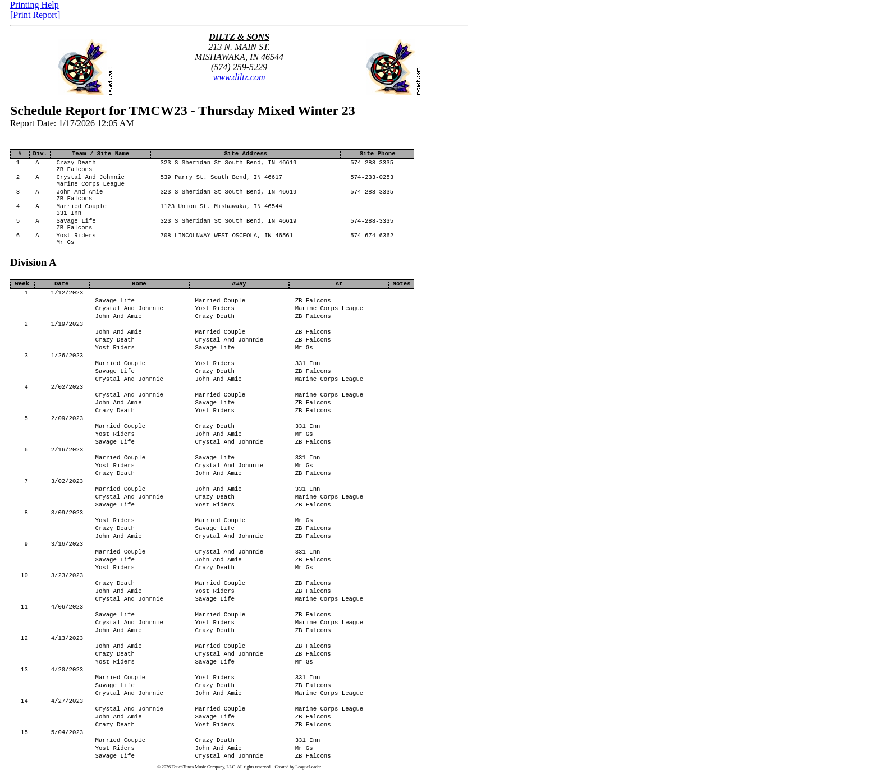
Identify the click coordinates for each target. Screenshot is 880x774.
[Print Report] (35, 15)
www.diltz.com (239, 77)
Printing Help (34, 5)
